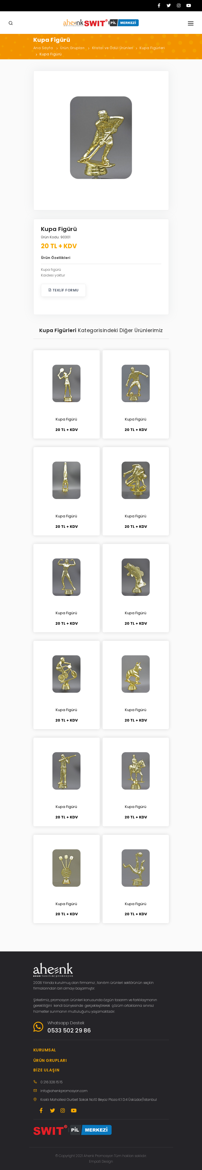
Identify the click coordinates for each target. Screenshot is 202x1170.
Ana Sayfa (43, 47)
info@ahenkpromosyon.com (64, 1090)
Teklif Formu (63, 290)
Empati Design (101, 1161)
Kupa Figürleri (152, 47)
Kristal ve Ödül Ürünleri (112, 47)
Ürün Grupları (72, 47)
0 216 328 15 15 (51, 1082)
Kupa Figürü (51, 54)
